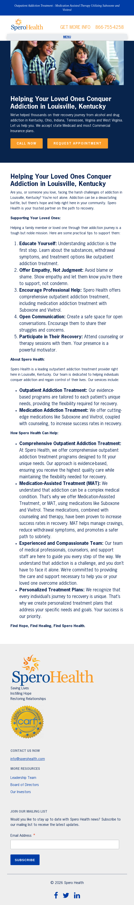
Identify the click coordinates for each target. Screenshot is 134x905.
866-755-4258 (109, 27)
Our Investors (20, 792)
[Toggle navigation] (67, 37)
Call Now (26, 143)
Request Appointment (78, 143)
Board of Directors (24, 785)
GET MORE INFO (75, 27)
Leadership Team (23, 778)
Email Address (23, 836)
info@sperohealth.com (27, 759)
